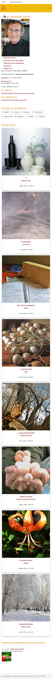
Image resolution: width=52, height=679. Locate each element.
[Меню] (48, 8)
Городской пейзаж (26, 624)
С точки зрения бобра (26, 433)
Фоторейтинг (5, 77)
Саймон (28, 93)
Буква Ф (26, 563)
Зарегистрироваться (16, 2)
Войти (4, 2)
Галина (17, 649)
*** (26, 178)
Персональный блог (9, 57)
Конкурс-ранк (5, 81)
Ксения (15, 93)
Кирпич (26, 308)
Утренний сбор (26, 369)
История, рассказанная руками (26, 499)
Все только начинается (26, 305)
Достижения (7, 66)
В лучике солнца (26, 560)
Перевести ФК (7, 68)
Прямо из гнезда (26, 496)
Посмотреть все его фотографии (13, 60)
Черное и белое (26, 180)
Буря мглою (26, 244)
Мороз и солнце (26, 626)
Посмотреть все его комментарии (13, 63)
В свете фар (26, 242)
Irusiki (5, 93)
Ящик (26, 372)
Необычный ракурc (26, 435)
